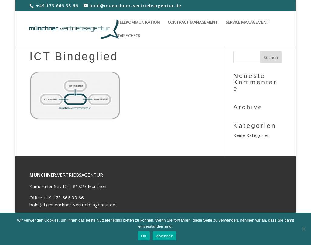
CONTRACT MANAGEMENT (193, 22)
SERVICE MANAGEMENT (247, 22)
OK (144, 236)
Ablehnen (164, 236)
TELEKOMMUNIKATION (138, 22)
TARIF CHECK (128, 35)
